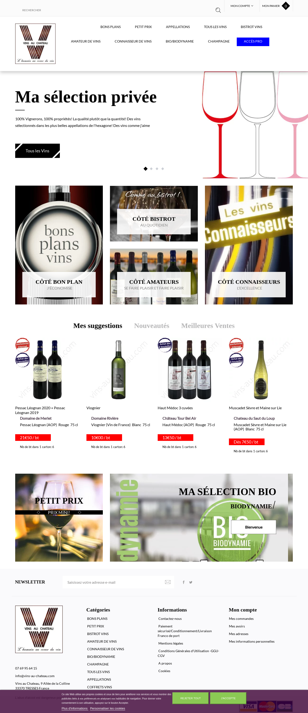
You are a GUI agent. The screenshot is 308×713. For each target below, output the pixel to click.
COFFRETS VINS (99, 687)
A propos (165, 663)
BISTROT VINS (251, 27)
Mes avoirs (237, 626)
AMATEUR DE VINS (85, 41)
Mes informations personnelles (252, 641)
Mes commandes (241, 619)
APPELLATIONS (178, 27)
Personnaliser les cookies (107, 708)
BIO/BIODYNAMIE (180, 41)
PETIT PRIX (143, 27)
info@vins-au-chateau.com (35, 676)
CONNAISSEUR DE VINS (133, 41)
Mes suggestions (97, 325)
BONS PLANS (110, 27)
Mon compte (243, 610)
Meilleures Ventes (208, 325)
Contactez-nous (170, 619)
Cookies (164, 671)
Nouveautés (151, 325)
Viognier (93, 407)
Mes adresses (238, 634)
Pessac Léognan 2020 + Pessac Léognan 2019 (40, 410)
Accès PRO (253, 41)
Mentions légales (170, 643)
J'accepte (228, 698)
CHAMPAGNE (219, 41)
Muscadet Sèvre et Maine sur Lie (255, 407)
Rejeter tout (190, 698)
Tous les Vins (37, 150)
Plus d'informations (75, 708)
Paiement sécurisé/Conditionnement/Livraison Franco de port (185, 631)
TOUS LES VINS (215, 27)
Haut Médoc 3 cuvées (175, 407)
